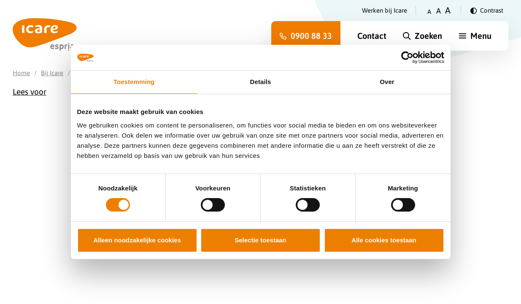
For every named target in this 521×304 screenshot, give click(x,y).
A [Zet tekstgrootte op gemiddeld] (438, 10)
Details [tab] (260, 81)
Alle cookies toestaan (383, 240)
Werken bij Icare (384, 10)
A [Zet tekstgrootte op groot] (448, 10)
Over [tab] (387, 81)
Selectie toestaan (260, 240)
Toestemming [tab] (134, 81)
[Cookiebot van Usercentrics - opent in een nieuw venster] (407, 57)
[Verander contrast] (487, 10)
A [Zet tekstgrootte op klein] (429, 11)
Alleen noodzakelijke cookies (137, 240)
